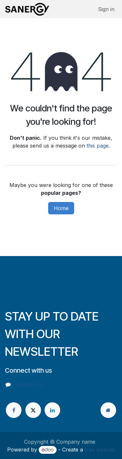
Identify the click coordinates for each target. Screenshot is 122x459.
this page (98, 145)
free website (100, 449)
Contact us (29, 384)
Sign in (106, 9)
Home (61, 208)
